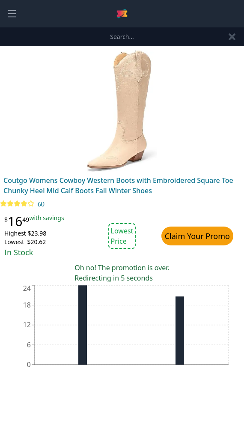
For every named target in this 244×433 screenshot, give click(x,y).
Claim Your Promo (197, 236)
